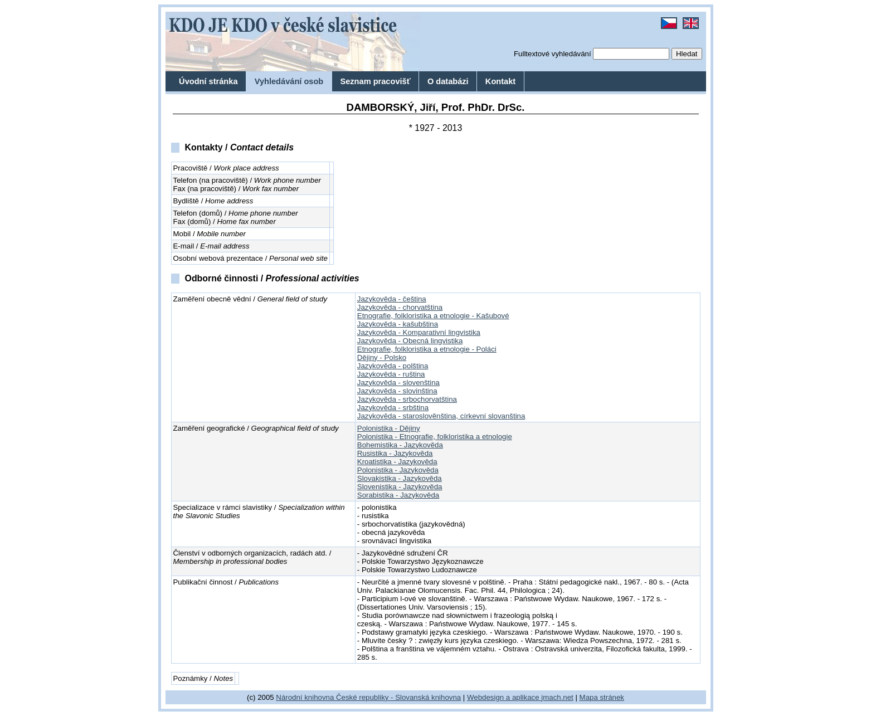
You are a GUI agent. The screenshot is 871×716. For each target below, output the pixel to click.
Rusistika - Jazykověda (395, 453)
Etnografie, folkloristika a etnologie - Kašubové (433, 315)
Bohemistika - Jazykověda (400, 445)
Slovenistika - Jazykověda (399, 487)
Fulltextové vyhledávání (552, 54)
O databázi (448, 81)
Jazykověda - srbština (393, 407)
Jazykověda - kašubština (397, 324)
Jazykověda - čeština (391, 299)
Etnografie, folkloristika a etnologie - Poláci (427, 349)
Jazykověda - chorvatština (399, 307)
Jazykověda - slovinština (397, 391)
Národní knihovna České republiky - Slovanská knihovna (368, 697)
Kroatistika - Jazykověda (397, 461)
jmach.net (556, 697)
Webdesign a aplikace (503, 697)
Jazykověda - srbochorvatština (407, 399)
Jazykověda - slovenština (398, 382)
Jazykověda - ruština (391, 374)
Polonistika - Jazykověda (398, 470)
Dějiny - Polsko (381, 357)
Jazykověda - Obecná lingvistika (410, 341)
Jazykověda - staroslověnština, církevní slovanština (441, 416)
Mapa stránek (602, 697)
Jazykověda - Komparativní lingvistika (418, 332)
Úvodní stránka (208, 81)
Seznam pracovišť (375, 81)
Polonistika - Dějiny (388, 428)
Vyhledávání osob (289, 81)
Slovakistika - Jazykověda (399, 478)
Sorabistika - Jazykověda (398, 495)
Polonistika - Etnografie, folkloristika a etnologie (434, 436)
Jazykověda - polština (393, 366)
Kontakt (500, 81)
